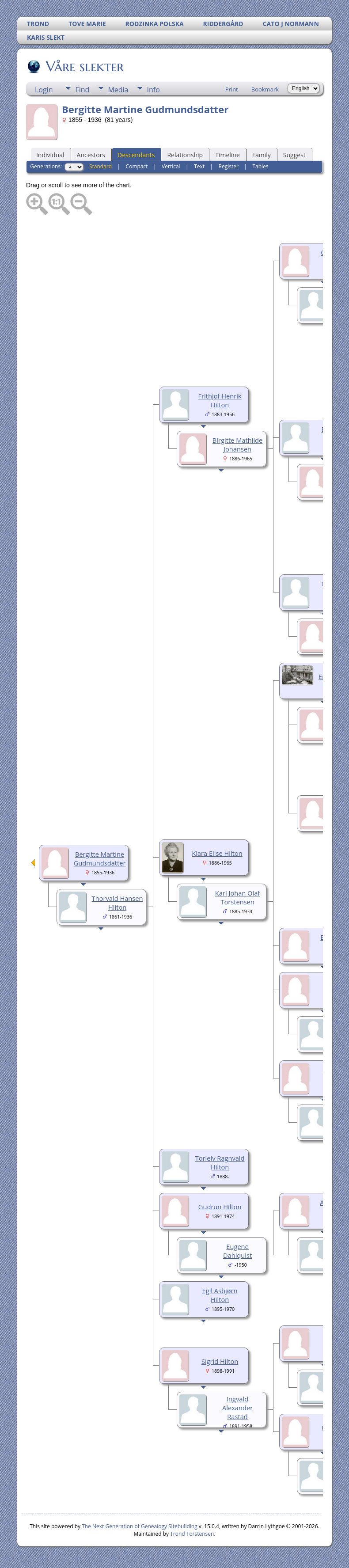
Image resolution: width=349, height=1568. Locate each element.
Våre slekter (84, 66)
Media (118, 90)
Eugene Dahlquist (237, 1251)
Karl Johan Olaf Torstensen (237, 897)
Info (153, 90)
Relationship (185, 155)
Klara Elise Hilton (217, 853)
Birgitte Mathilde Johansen (237, 444)
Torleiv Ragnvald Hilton (220, 1162)
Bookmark (265, 89)
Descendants (136, 155)
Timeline (227, 155)
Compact (137, 166)
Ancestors (91, 155)
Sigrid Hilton (219, 1361)
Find (82, 90)
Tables (260, 166)
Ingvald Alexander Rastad (237, 1407)
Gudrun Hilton (220, 1206)
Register (229, 166)
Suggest (294, 155)
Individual (50, 155)
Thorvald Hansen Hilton (117, 902)
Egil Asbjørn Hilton (220, 1295)
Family (261, 155)
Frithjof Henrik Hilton (220, 400)
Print (231, 89)
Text (199, 166)
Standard (100, 166)
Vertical (171, 166)
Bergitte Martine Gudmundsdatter (100, 858)
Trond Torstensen (192, 1534)
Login (44, 90)
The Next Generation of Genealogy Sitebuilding (139, 1526)
